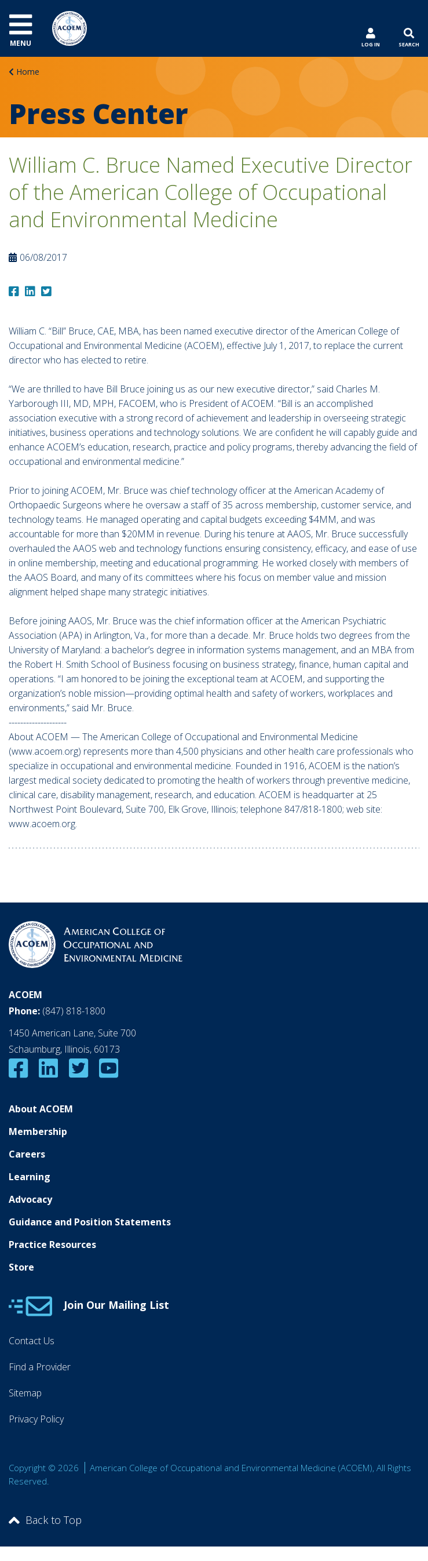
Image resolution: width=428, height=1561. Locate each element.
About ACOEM (41, 1108)
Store (21, 1267)
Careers (27, 1154)
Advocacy (30, 1199)
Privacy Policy (36, 1419)
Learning (29, 1176)
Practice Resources (52, 1244)
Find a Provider (40, 1366)
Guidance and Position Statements (90, 1222)
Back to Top (45, 1520)
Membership (38, 1131)
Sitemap (25, 1393)
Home (27, 71)
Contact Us (31, 1340)
